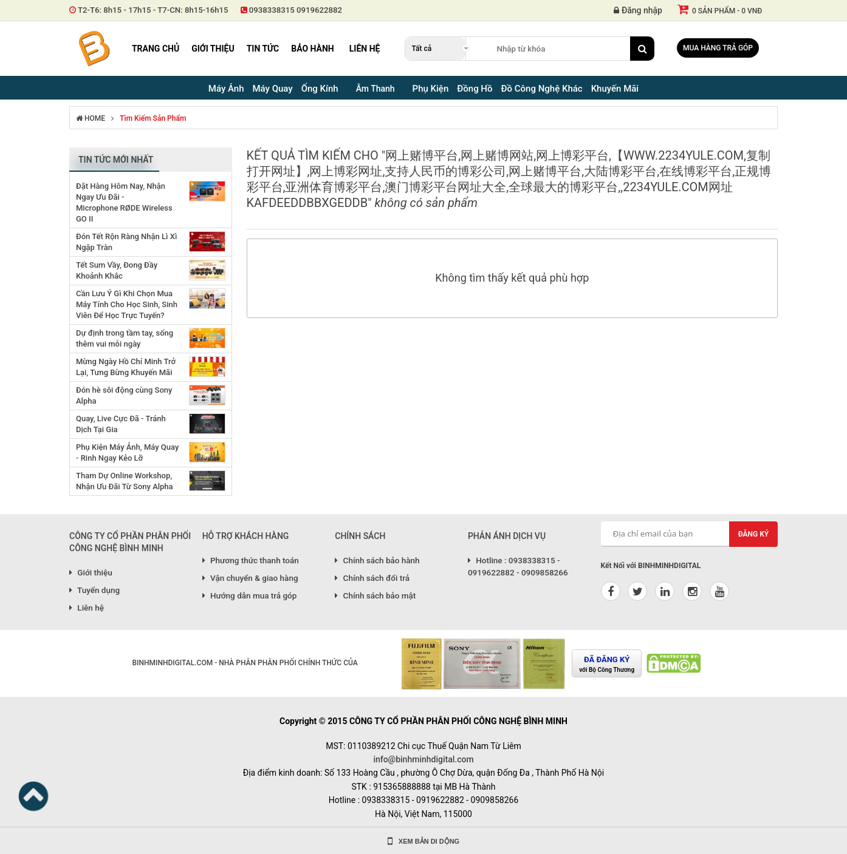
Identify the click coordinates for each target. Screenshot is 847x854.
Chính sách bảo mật (375, 595)
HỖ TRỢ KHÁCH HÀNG (245, 536)
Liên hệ (364, 48)
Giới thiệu (212, 48)
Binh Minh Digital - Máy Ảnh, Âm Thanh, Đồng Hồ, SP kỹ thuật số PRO (93, 48)
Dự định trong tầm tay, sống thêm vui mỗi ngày (124, 338)
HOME (90, 118)
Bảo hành (312, 48)
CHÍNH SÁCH (360, 536)
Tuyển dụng (94, 590)
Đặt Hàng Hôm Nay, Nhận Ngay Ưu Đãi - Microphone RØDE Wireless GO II (124, 202)
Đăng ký (753, 534)
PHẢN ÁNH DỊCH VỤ (507, 536)
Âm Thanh (375, 88)
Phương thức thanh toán (250, 560)
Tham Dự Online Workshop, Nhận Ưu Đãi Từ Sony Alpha (124, 481)
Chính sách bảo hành (377, 560)
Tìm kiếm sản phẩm (153, 118)
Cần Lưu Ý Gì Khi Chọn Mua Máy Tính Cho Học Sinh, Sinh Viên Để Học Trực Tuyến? (126, 304)
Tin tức (263, 48)
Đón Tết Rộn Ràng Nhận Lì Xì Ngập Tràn (126, 242)
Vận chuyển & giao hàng (250, 578)
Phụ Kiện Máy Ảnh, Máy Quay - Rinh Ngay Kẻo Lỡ (127, 452)
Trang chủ (155, 48)
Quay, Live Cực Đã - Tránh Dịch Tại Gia (121, 424)
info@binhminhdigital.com (423, 759)
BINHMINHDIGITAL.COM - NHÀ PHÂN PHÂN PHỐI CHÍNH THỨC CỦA (244, 663)
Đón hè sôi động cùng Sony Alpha (124, 395)
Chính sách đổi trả (372, 578)
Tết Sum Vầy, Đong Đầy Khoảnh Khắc (116, 270)
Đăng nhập (638, 10)
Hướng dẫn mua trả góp (249, 595)
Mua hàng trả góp (718, 48)
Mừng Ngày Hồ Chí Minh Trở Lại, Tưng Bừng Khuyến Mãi (126, 367)
